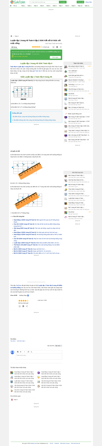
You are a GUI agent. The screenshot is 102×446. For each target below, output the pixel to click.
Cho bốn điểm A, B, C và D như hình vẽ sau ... (37, 253)
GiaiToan (18, 285)
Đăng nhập (89, 2)
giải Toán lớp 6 (37, 71)
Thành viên (80, 2)
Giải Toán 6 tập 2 (21, 341)
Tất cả (15, 5)
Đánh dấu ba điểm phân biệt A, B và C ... (37, 242)
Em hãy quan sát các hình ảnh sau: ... (36, 232)
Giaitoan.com (11, 36)
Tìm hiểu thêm (35, 54)
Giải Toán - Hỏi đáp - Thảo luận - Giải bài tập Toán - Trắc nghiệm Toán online (20, 2)
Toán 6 (16, 36)
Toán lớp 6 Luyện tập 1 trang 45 (20, 66)
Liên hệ (51, 443)
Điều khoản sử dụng (64, 443)
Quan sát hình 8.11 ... (30, 249)
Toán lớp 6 (12, 341)
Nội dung (14, 47)
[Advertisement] (51, 22)
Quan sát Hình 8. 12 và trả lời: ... (33, 251)
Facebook (57, 443)
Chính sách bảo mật (75, 443)
